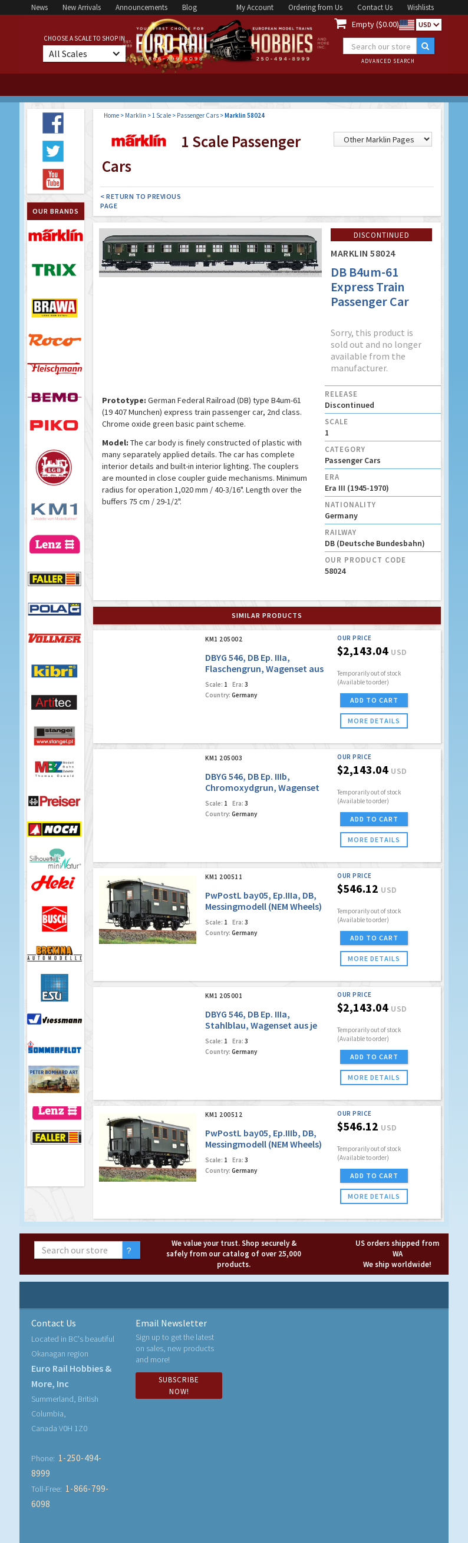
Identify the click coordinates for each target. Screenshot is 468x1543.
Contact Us (375, 7)
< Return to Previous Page (140, 201)
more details (374, 720)
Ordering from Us (315, 7)
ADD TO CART (374, 700)
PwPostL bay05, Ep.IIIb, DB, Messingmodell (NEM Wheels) (263, 1138)
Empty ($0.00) (375, 24)
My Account (254, 7)
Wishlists (420, 7)
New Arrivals (81, 7)
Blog (189, 7)
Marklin (135, 115)
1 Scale (161, 115)
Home (111, 115)
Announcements (141, 7)
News (39, 7)
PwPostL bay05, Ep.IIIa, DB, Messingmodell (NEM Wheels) (263, 900)
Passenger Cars (198, 115)
